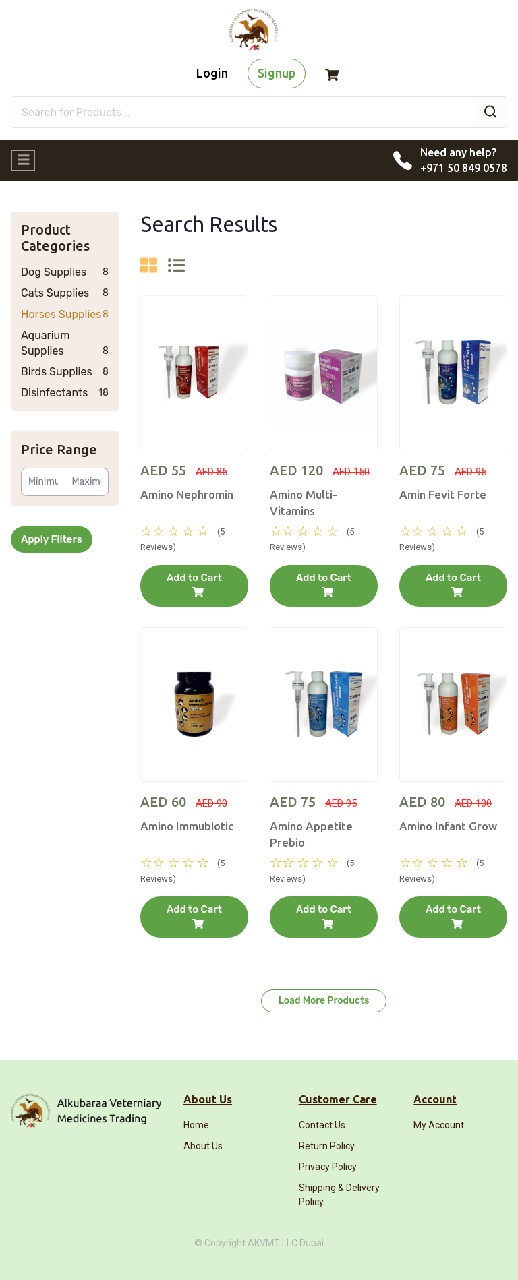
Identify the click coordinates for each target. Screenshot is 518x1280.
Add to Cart (194, 584)
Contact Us (322, 1125)
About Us (203, 1145)
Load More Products (324, 1000)
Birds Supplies (65, 372)
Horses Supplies (65, 315)
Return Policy (327, 1145)
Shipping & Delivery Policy (339, 1194)
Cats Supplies (65, 293)
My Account (438, 1125)
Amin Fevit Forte (442, 494)
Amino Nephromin (186, 494)
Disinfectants (65, 393)
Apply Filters (51, 539)
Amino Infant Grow (448, 826)
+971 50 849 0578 (463, 168)
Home (196, 1125)
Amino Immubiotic (186, 826)
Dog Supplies (65, 272)
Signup (276, 73)
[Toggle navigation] (23, 160)
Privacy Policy (328, 1166)
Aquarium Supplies (65, 343)
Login (212, 73)
